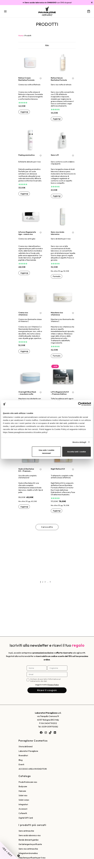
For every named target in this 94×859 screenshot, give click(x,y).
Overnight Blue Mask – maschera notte (27, 393)
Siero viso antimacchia (28, 848)
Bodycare (23, 786)
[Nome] (37, 668)
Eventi (21, 764)
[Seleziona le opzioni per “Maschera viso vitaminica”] (56, 356)
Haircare (22, 791)
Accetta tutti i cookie (76, 452)
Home (20, 35)
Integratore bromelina (28, 853)
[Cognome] (57, 668)
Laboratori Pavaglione (28, 751)
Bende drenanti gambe (28, 840)
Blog (20, 760)
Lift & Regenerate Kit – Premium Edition (60, 393)
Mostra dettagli (79, 442)
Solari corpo (24, 800)
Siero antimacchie (26, 831)
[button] (24, 112)
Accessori (23, 809)
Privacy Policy (53, 684)
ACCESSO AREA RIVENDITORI (33, 769)
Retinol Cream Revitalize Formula (26, 79)
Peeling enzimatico (26, 155)
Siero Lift (55, 155)
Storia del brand (25, 746)
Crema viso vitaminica (23, 314)
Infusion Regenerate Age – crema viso (27, 233)
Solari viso (23, 795)
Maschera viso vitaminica (57, 314)
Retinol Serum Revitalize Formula (59, 79)
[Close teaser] (18, 855)
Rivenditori (23, 755)
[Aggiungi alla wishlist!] (40, 78)
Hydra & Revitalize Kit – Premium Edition (26, 470)
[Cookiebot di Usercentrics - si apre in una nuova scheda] (80, 404)
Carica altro (47, 527)
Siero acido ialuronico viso (30, 835)
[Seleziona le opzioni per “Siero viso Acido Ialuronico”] (56, 276)
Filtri (47, 45)
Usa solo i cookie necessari (46, 451)
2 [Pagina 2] (42, 582)
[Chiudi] (92, 2)
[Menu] (5, 11)
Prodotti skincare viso (28, 782)
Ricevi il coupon (47, 690)
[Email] (47, 674)
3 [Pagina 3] (45, 582)
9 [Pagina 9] (50, 582)
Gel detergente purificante (30, 844)
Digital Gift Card (26, 818)
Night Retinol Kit (58, 469)
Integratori (23, 804)
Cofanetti (23, 813)
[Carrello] (88, 11)
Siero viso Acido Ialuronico (57, 233)
